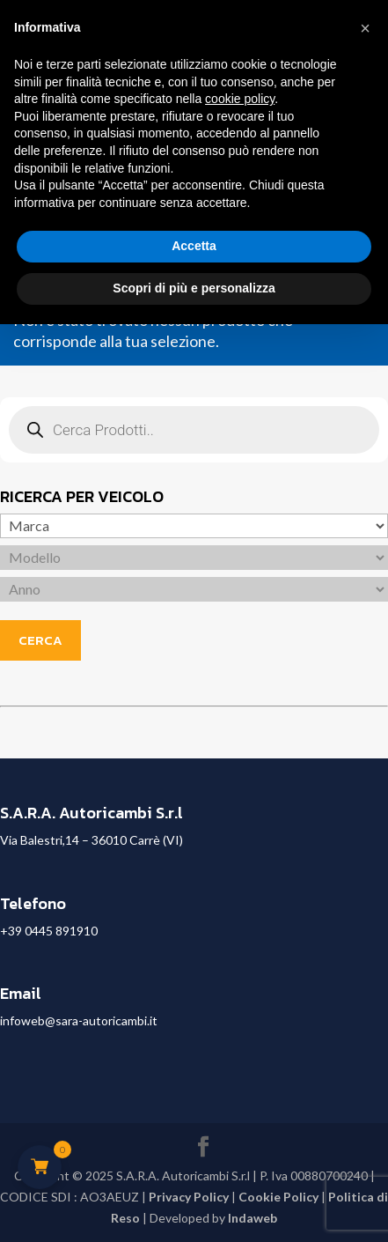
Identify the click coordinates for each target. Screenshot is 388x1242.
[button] (365, 28)
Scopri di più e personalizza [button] (194, 288)
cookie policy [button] (240, 99)
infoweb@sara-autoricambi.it (78, 1020)
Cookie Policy (278, 1196)
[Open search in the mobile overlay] (194, 429)
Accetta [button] (194, 246)
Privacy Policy (189, 1196)
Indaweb (252, 1217)
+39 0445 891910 (49, 930)
